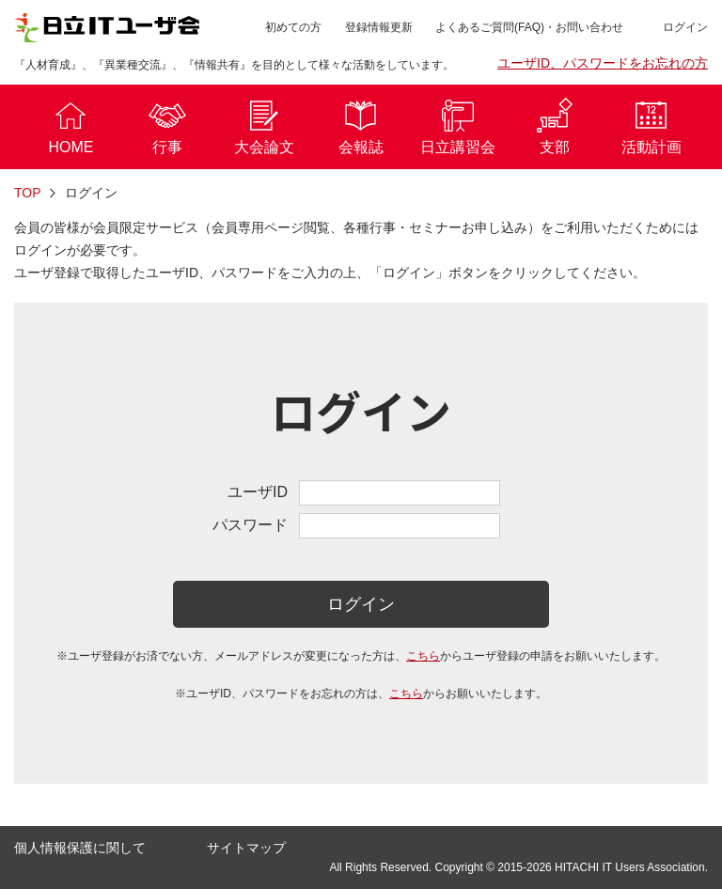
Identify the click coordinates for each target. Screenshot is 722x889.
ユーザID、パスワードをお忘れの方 (602, 62)
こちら (423, 656)
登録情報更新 (379, 27)
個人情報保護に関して (80, 847)
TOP (27, 192)
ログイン (361, 604)
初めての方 (293, 27)
